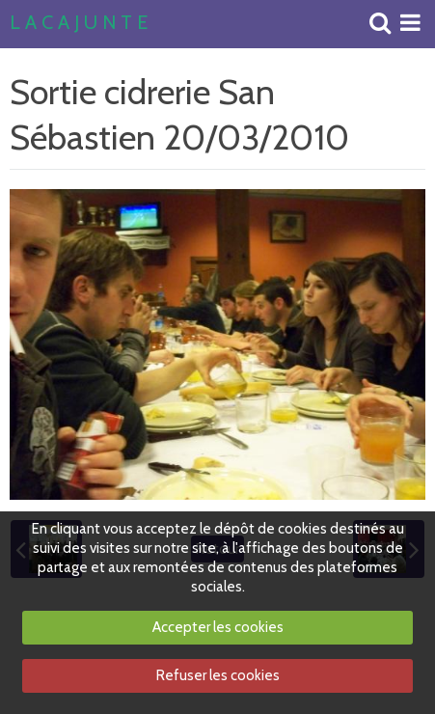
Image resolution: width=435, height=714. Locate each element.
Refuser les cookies (218, 675)
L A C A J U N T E (79, 23)
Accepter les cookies (218, 627)
